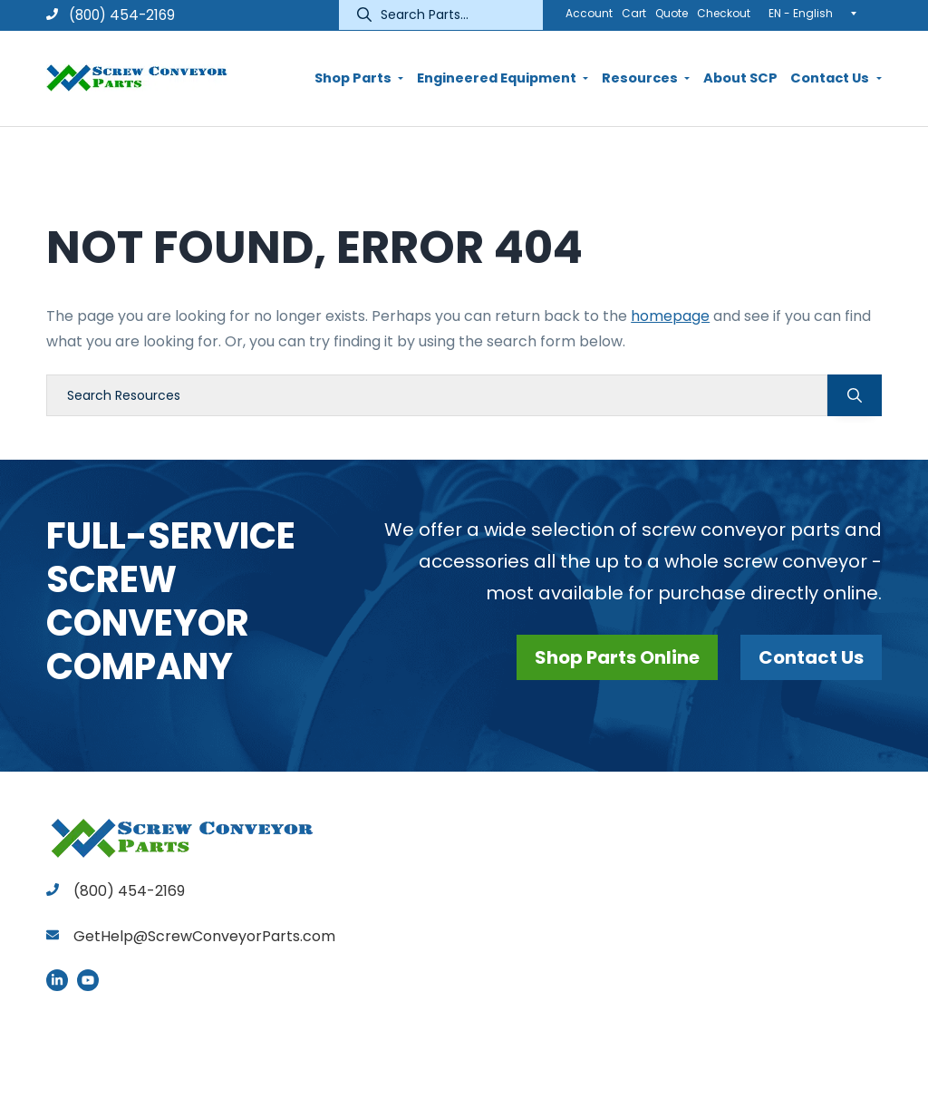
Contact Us (811, 657)
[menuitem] (818, 12)
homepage (670, 316)
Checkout (723, 13)
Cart (634, 13)
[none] (818, 12)
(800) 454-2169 (110, 14)
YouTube (88, 980)
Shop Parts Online (617, 657)
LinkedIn (57, 980)
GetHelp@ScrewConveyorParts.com (204, 936)
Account (589, 13)
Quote (671, 13)
